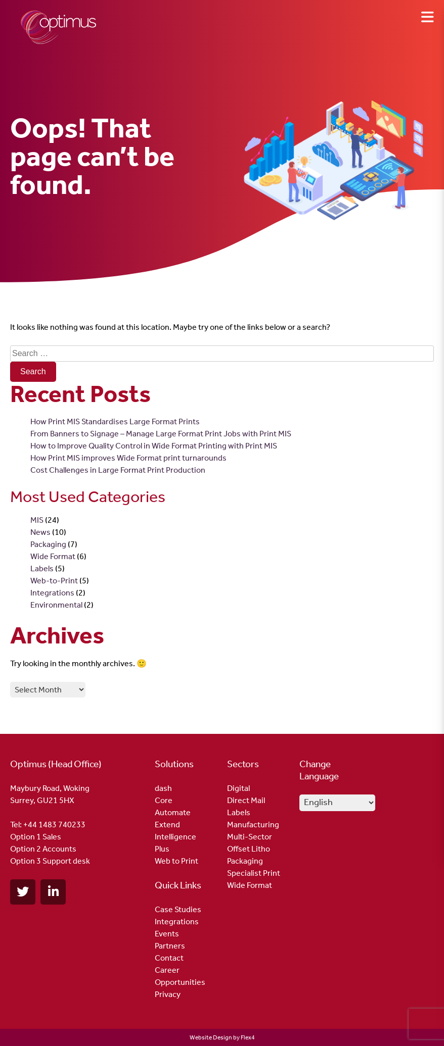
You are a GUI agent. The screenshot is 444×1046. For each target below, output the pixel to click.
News (40, 532)
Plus (162, 849)
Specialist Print (253, 873)
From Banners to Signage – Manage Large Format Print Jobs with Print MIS (160, 433)
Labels (42, 568)
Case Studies (178, 909)
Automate (173, 812)
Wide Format (52, 556)
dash (163, 788)
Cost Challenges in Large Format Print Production (117, 470)
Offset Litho (248, 849)
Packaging (48, 544)
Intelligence (175, 836)
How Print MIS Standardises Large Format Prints (115, 421)
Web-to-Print (54, 580)
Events (167, 933)
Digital (238, 788)
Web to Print (176, 861)
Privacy (168, 994)
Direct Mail (246, 800)
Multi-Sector (249, 836)
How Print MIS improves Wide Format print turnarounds (128, 458)
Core (163, 800)
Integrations (52, 592)
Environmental (56, 605)
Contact (169, 958)
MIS (36, 520)
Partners (170, 946)
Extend (167, 824)
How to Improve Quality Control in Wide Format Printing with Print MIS (153, 446)
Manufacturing (253, 824)
